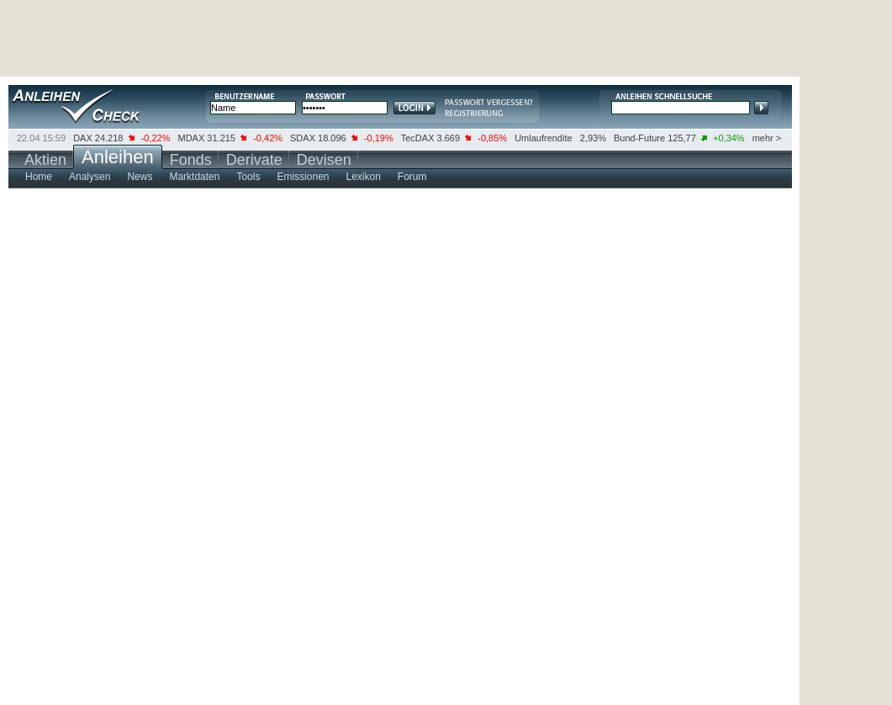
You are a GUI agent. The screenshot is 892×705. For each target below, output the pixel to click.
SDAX (302, 138)
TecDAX (418, 138)
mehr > (767, 138)
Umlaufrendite (543, 138)
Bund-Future (639, 138)
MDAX (191, 138)
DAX (82, 138)
